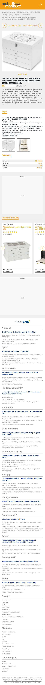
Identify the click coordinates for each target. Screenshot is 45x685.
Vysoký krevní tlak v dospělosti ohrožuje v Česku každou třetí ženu (21, 553)
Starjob (4, 661)
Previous (3, 248)
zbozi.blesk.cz (6, 609)
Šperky (17, 15)
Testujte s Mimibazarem (9, 632)
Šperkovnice (26, 15)
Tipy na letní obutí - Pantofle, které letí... (13, 399)
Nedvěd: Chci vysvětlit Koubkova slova (13, 589)
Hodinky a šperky (7, 15)
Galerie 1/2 (22, 74)
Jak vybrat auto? (7, 624)
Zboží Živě (5, 602)
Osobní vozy (5, 605)
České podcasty (6, 664)
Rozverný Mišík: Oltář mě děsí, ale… (12, 592)
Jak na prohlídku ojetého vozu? (11, 612)
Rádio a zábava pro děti (9, 666)
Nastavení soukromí (21, 682)
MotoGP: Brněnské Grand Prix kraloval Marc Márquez (17, 424)
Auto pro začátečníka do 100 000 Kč (12, 617)
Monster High (6, 634)
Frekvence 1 (5, 668)
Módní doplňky (35, 12)
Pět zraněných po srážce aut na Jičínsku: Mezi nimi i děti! (18, 343)
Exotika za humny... (7, 397)
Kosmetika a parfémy (8, 644)
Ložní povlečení (6, 651)
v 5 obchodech (8, 272)
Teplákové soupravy (8, 646)
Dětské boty (5, 649)
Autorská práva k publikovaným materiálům (15, 679)
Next (42, 248)
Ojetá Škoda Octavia (8, 621)
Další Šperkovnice (9, 224)
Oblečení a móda (22, 12)
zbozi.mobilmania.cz (8, 12)
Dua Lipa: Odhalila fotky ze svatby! (12, 384)
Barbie (4, 636)
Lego (3, 639)
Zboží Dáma (5, 607)
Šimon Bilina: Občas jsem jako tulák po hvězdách (16, 508)
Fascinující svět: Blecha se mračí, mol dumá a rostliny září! (19, 511)
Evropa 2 (4, 671)
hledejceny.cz (6, 600)
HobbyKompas (6, 614)
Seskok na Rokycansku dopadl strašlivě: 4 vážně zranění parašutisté (22, 377)
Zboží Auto (5, 619)
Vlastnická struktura (34, 682)
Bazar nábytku (6, 653)
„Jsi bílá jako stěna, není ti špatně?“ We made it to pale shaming (21, 526)
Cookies (12, 682)
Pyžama (4, 641)
